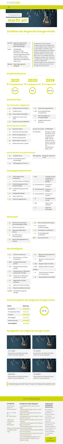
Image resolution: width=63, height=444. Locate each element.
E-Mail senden (12, 416)
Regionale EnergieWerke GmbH (46, 384)
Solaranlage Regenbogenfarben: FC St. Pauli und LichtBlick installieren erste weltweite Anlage (30, 438)
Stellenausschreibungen (13, 428)
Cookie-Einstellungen (10, 423)
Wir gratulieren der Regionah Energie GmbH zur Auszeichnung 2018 (43, 377)
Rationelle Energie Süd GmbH (16, 384)
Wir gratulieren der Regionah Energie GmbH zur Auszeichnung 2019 (18, 377)
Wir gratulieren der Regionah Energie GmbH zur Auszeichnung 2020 (43, 354)
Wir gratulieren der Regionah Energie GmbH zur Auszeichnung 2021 (18, 354)
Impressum (11, 419)
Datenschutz (11, 421)
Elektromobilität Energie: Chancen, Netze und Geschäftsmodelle (31, 427)
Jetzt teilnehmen (50, 439)
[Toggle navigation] (9, 7)
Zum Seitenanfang (31, 399)
